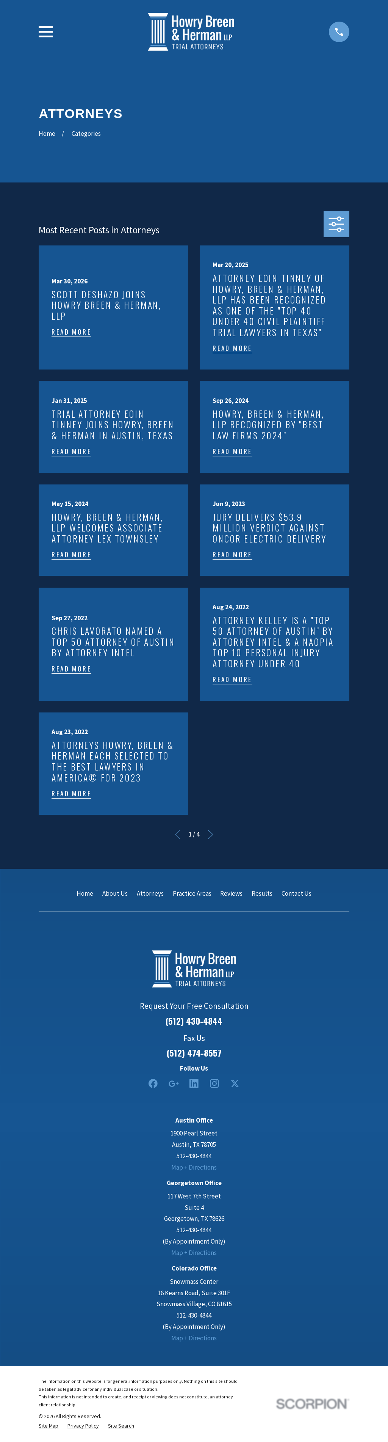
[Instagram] (214, 1083)
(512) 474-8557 (194, 1053)
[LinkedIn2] (194, 1083)
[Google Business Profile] (173, 1083)
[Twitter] (234, 1083)
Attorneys (150, 893)
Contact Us (296, 893)
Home (85, 893)
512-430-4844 (194, 1156)
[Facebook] (153, 1083)
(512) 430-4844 (194, 1021)
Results (262, 893)
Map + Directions (194, 1167)
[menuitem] (48, 1426)
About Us (115, 893)
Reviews (231, 893)
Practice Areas (192, 893)
